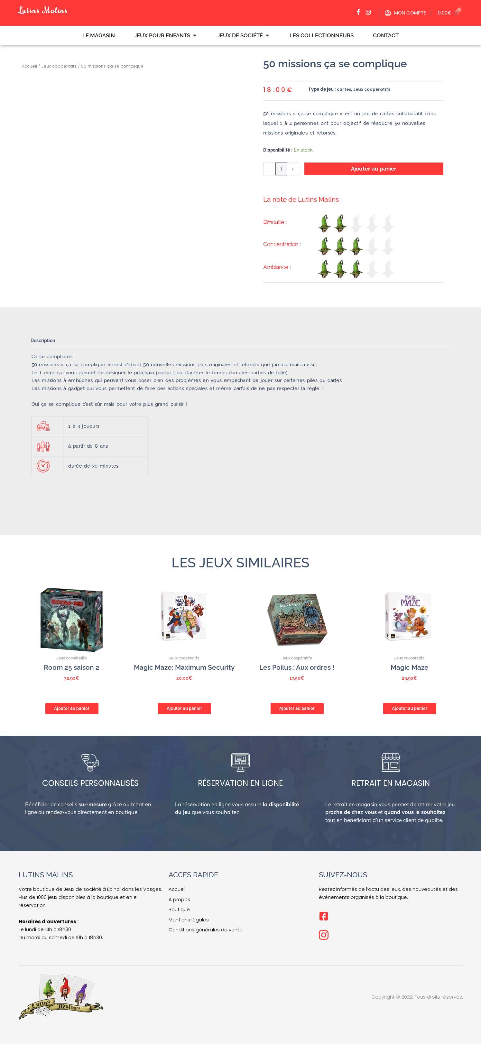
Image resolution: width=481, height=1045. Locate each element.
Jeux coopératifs (59, 66)
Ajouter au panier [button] (71, 709)
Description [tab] (44, 341)
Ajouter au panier (374, 168)
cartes (344, 89)
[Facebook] (360, 12)
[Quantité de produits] (281, 169)
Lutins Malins (47, 9)
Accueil (29, 66)
